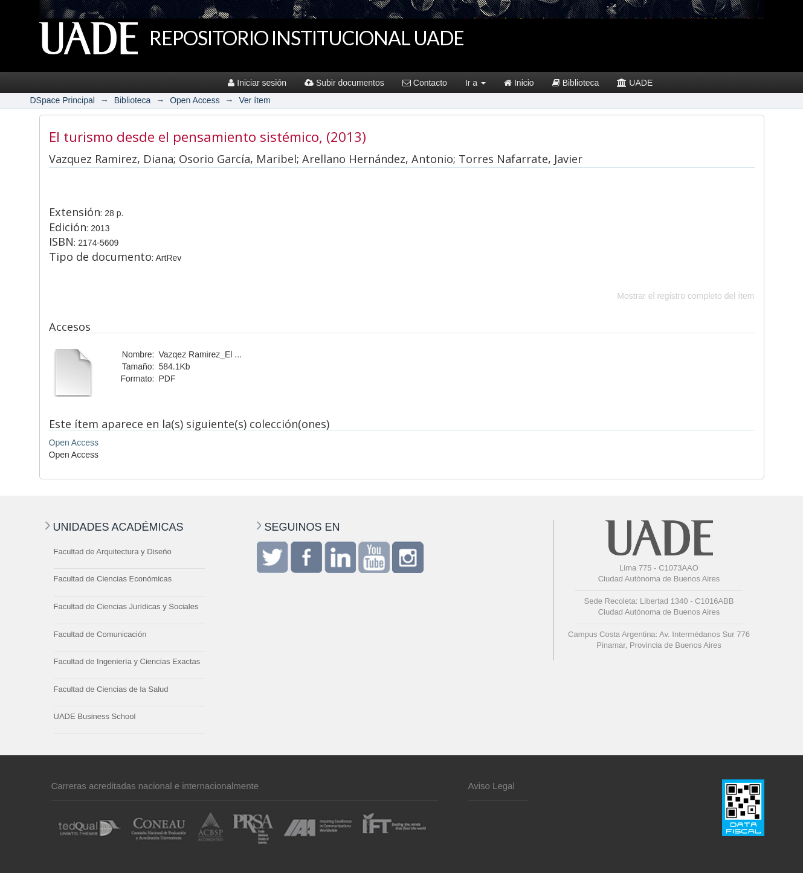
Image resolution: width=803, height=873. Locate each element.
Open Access (195, 100)
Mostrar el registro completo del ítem (685, 296)
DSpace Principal (62, 100)
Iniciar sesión (257, 83)
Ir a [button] (475, 83)
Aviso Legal (491, 786)
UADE (635, 83)
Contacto (424, 83)
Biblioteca (575, 83)
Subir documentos (344, 83)
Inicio (519, 83)
